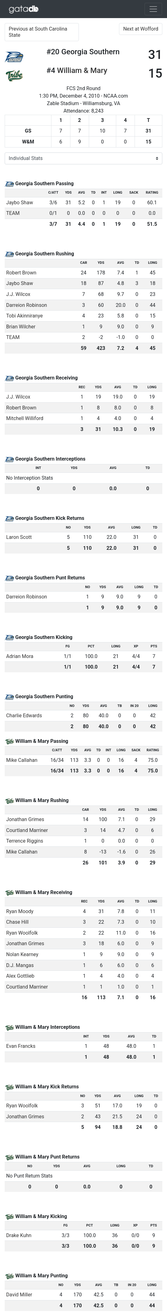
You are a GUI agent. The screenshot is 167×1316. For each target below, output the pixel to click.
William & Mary (82, 70)
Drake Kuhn (18, 1235)
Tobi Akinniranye (24, 316)
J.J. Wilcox (18, 294)
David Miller (19, 1295)
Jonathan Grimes (25, 819)
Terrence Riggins (24, 841)
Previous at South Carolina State (38, 32)
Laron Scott (19, 537)
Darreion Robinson (26, 305)
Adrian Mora (19, 656)
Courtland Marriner (27, 830)
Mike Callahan (21, 760)
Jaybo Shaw (19, 203)
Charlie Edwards (24, 715)
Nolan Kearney (22, 954)
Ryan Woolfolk (22, 933)
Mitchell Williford (24, 418)
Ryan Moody (20, 911)
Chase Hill (17, 922)
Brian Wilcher (21, 327)
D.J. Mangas (20, 965)
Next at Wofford (140, 29)
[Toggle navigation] (153, 9)
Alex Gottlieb (20, 976)
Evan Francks (21, 1046)
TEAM (13, 213)
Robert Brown (21, 273)
